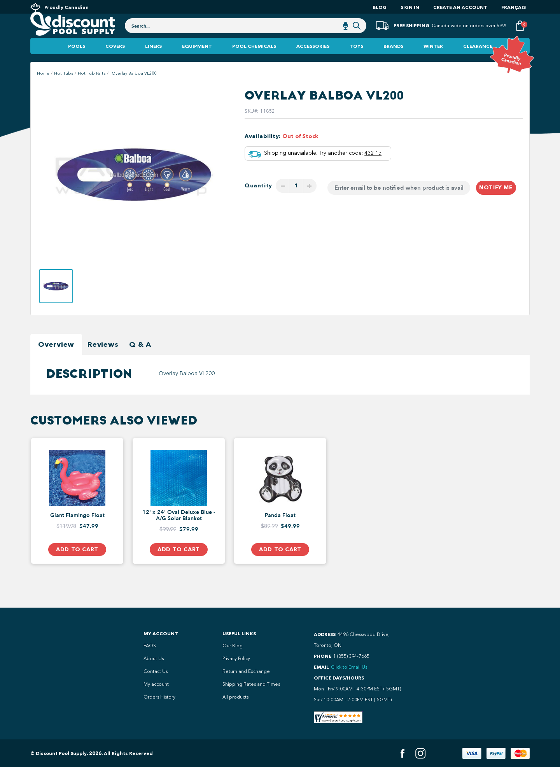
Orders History (159, 697)
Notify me (496, 203)
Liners (153, 62)
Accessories (312, 62)
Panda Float (280, 531)
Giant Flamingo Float (77, 531)
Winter (433, 62)
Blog (380, 7)
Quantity (258, 201)
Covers (115, 62)
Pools (76, 62)
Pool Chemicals (254, 62)
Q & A (140, 360)
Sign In (410, 7)
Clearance (477, 62)
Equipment (197, 62)
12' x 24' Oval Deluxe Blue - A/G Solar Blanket (178, 531)
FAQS (150, 645)
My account (156, 684)
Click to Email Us (349, 667)
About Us (154, 658)
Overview (56, 360)
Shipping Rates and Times (251, 684)
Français (513, 7)
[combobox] (245, 35)
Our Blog (232, 645)
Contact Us (156, 671)
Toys (356, 62)
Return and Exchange (246, 671)
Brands (393, 62)
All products (235, 697)
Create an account (460, 7)
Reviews (103, 360)
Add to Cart (77, 565)
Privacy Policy (236, 658)
